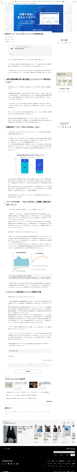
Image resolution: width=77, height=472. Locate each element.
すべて (58, 42)
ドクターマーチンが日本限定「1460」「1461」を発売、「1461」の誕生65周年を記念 (47, 435)
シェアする (12, 41)
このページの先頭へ (6, 448)
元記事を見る (28, 371)
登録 (64, 83)
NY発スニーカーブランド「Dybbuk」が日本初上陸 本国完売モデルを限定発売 (21, 395)
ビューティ (20, 1)
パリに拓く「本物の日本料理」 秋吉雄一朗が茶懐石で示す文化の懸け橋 (44, 384)
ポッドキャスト (58, 1)
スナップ (43, 1)
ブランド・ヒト (29, 1)
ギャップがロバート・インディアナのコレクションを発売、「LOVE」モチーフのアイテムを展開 (57, 435)
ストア (24, 1)
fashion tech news (19, 48)
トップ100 (39, 1)
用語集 (63, 1)
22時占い (34, 1)
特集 (16, 1)
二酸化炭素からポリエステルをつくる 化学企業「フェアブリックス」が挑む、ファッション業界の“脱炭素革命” (27, 392)
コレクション (48, 1)
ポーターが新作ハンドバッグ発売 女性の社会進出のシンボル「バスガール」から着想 (25, 428)
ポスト (53, 1)
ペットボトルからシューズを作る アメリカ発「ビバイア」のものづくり (21, 384)
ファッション (63, 91)
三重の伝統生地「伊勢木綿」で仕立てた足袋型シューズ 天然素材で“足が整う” (21, 398)
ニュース (12, 1)
